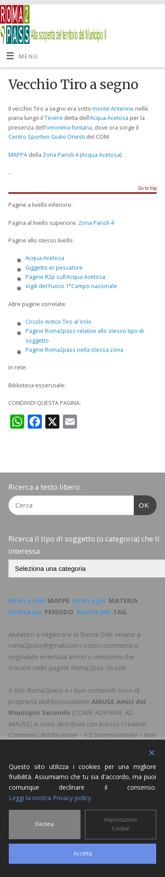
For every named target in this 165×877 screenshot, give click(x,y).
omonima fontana (69, 127)
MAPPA (17, 155)
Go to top (147, 188)
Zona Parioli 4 (60, 155)
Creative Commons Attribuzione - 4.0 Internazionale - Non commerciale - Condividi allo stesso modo (82, 735)
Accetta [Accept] (82, 853)
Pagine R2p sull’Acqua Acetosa (65, 277)
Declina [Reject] (44, 824)
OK (142, 504)
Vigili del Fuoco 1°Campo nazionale (71, 286)
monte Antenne (113, 108)
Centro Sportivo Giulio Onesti (46, 137)
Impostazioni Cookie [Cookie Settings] (120, 824)
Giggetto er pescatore (54, 267)
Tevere (53, 118)
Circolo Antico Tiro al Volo (59, 321)
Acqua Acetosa (109, 118)
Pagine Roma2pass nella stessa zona (74, 350)
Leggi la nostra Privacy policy (50, 798)
